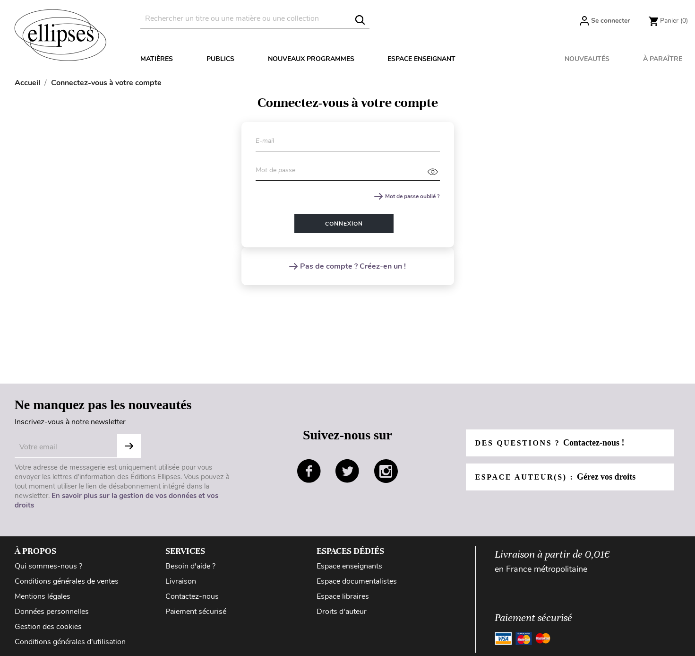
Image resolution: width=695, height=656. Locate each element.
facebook (309, 471)
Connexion (344, 223)
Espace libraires (343, 596)
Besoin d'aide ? (190, 566)
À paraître (662, 58)
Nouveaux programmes (311, 58)
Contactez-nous (192, 596)
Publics (220, 58)
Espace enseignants (349, 566)
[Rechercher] (254, 18)
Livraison (180, 581)
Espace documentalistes (357, 581)
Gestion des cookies (48, 626)
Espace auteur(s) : (555, 476)
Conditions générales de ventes (67, 581)
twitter (347, 471)
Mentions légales (42, 596)
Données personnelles (52, 611)
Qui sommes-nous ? (48, 566)
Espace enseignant (421, 58)
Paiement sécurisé (195, 611)
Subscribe (129, 446)
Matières (156, 58)
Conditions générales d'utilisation (70, 642)
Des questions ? (550, 442)
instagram (386, 471)
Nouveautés (587, 58)
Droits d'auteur (342, 611)
